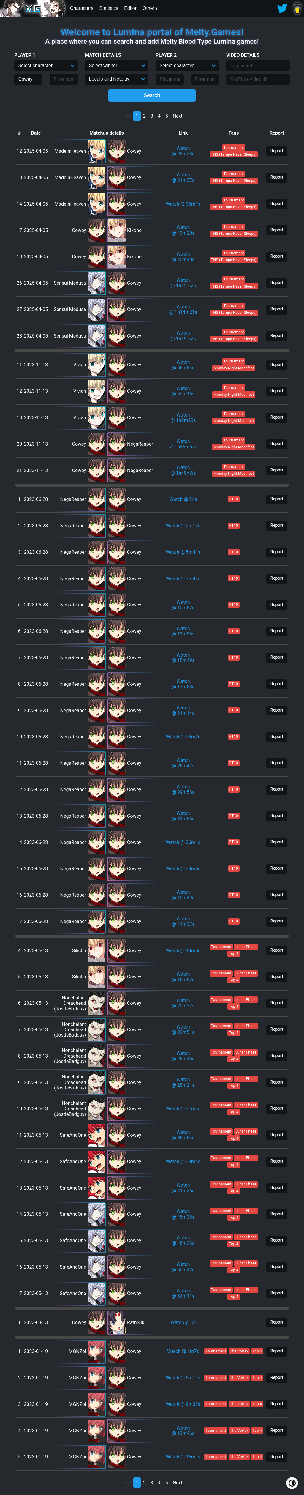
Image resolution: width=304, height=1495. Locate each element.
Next (178, 116)
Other (148, 8)
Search (152, 95)
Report (276, 150)
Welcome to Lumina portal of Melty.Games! (152, 32)
